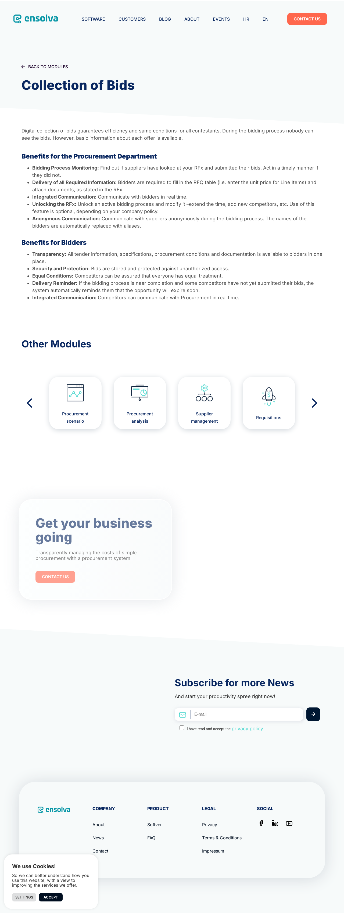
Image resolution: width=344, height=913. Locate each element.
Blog (165, 19)
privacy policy (247, 728)
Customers (132, 19)
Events (221, 19)
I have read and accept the (225, 728)
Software (93, 19)
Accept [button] (51, 897)
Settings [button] (24, 897)
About (191, 19)
